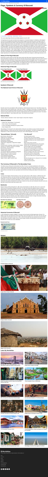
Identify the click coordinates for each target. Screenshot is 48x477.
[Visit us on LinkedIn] (9, 469)
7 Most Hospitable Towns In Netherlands (32, 381)
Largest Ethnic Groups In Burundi (7, 291)
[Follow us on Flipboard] (1, 469)
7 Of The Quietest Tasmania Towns (7, 429)
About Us (2, 461)
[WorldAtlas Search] (46, 1)
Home (1, 455)
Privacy (2, 458)
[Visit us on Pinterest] (7, 469)
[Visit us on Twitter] (5, 469)
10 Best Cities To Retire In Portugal (31, 365)
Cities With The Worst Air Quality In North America (10, 365)
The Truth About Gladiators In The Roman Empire (34, 397)
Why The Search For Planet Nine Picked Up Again (10, 397)
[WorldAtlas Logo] (6, 1)
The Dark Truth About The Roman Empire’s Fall (10, 413)
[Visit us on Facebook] (3, 469)
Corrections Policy (3, 464)
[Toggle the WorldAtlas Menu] (1, 1)
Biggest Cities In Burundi (5, 348)
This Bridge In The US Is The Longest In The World (34, 445)
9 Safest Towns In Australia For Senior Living (33, 413)
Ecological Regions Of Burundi (7, 263)
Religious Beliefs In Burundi (6, 319)
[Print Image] (44, 8)
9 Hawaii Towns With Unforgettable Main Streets (10, 445)
